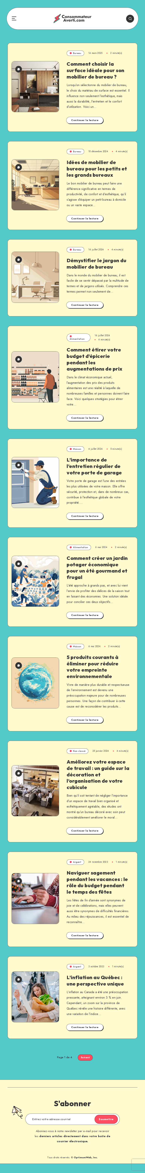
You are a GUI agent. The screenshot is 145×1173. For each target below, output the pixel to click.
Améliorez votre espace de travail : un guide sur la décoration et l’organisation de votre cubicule (97, 777)
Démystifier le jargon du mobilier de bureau (97, 264)
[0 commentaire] (18, 59)
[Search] (127, 19)
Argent (75, 865)
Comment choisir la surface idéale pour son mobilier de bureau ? (96, 70)
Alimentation (77, 340)
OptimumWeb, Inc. (86, 1167)
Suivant (85, 1066)
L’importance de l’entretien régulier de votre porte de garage (95, 469)
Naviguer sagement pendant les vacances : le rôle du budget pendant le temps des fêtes (95, 888)
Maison (75, 452)
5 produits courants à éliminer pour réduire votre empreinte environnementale (94, 669)
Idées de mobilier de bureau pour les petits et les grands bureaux (98, 168)
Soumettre (102, 1128)
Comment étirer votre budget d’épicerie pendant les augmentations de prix (95, 362)
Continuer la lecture (84, 120)
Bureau (75, 53)
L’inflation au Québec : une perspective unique (96, 989)
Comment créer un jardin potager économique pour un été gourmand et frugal (98, 570)
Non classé (77, 754)
